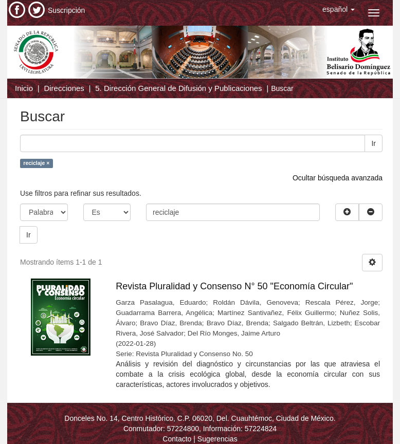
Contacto (176, 439)
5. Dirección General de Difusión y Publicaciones (178, 88)
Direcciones (64, 88)
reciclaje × (36, 163)
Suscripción (66, 10)
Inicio (24, 88)
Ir (373, 143)
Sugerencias (217, 439)
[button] (338, 9)
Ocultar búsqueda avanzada (338, 178)
